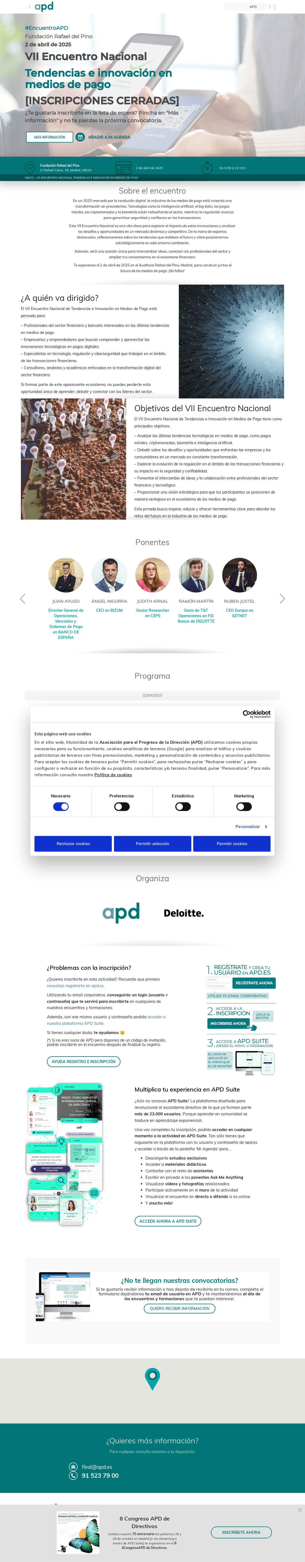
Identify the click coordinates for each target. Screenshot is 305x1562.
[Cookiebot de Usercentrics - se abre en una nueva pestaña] (247, 714)
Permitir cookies (232, 843)
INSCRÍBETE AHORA (241, 1532)
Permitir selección (152, 843)
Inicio (29, 177)
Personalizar (248, 826)
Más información (49, 137)
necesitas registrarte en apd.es (75, 985)
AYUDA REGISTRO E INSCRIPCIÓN (84, 1061)
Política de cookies (113, 774)
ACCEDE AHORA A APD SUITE (167, 1221)
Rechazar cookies (73, 843)
